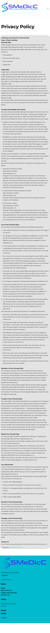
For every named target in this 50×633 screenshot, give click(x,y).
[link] (25, 552)
